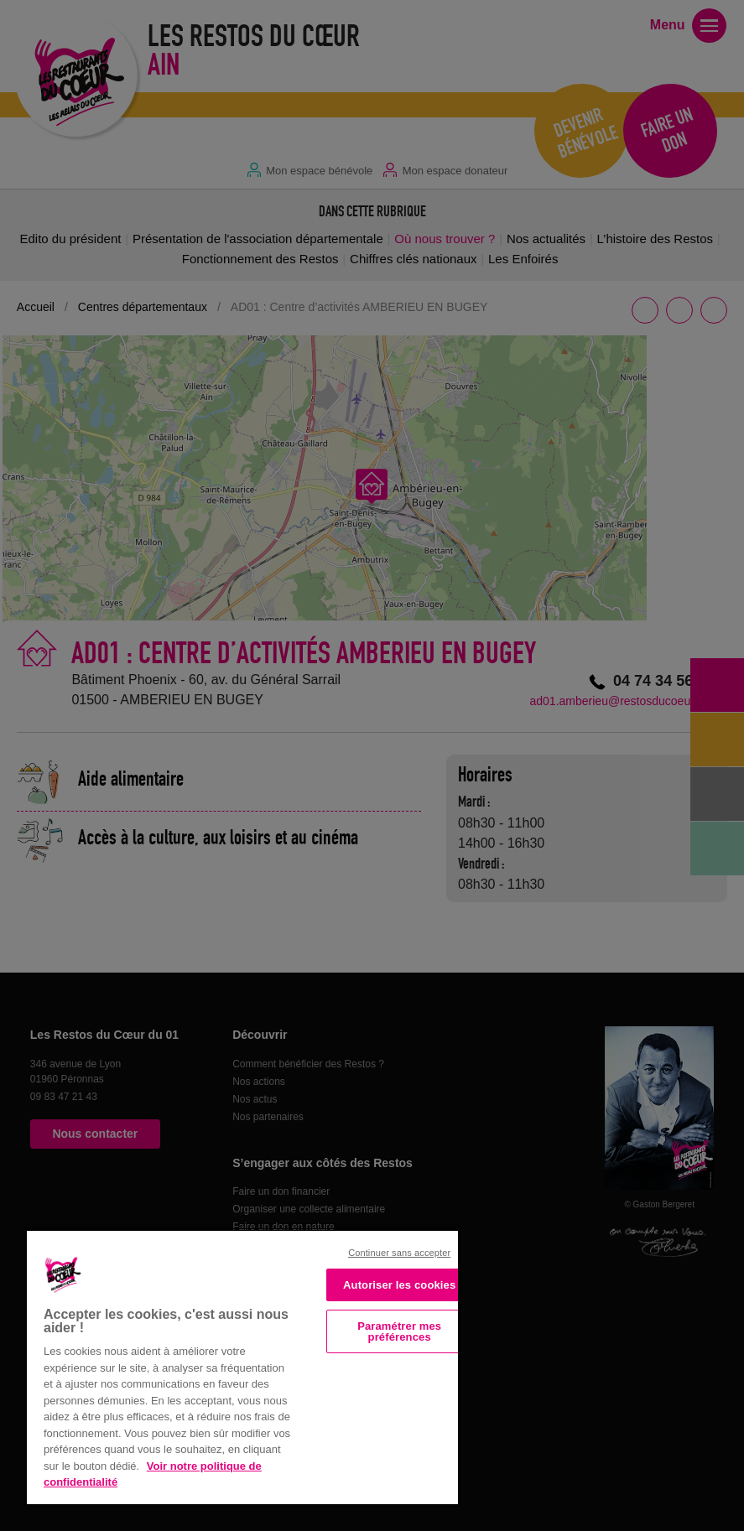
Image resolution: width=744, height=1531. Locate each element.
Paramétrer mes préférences (399, 1331)
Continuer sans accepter (399, 1253)
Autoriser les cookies (399, 1285)
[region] (242, 1365)
